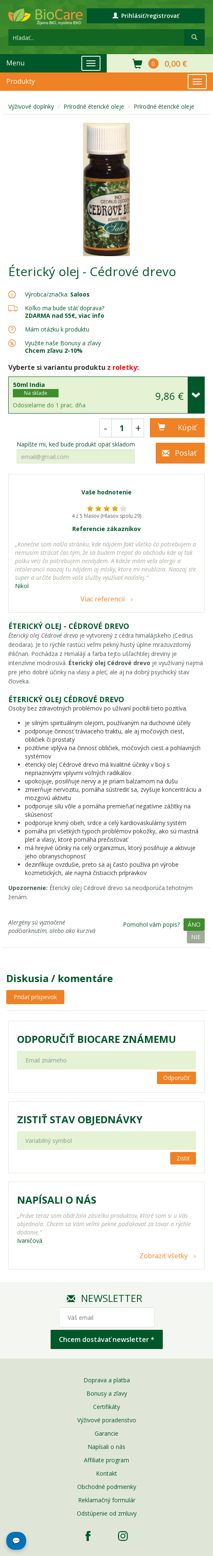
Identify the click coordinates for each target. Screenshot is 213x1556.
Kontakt (106, 1473)
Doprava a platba (106, 1380)
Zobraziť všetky (164, 1255)
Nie (196, 937)
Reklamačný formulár (106, 1500)
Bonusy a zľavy (106, 1393)
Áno (194, 924)
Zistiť (183, 1158)
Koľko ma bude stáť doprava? (64, 308)
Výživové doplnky (31, 106)
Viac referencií (103, 598)
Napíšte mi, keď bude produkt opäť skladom (76, 444)
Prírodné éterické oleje (94, 106)
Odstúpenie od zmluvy (107, 1513)
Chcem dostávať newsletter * (106, 1339)
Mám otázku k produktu (57, 329)
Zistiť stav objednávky (79, 1119)
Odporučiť (176, 1078)
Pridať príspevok (35, 997)
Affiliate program (106, 1460)
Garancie (106, 1433)
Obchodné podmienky (106, 1487)
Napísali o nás (106, 1447)
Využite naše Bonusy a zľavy (63, 346)
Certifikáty (106, 1407)
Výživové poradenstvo (106, 1420)
